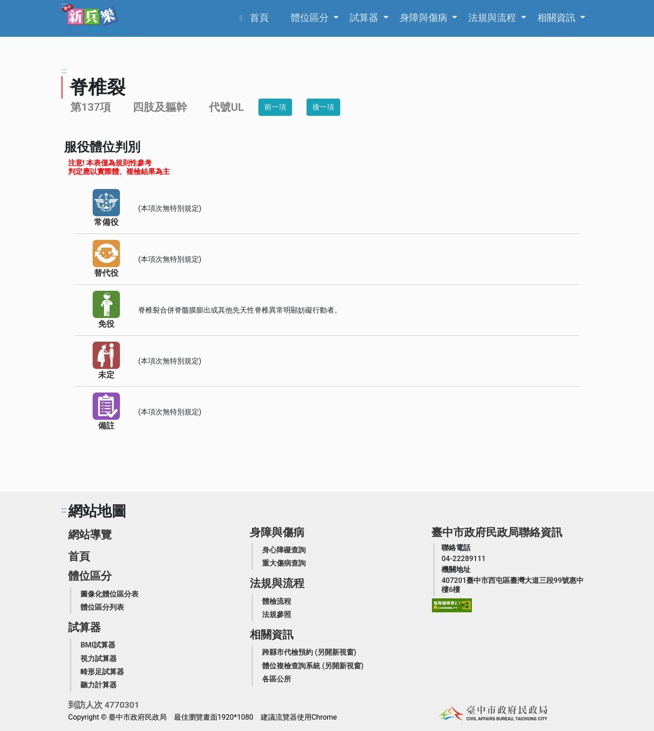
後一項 (323, 107)
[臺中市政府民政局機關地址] (514, 585)
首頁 (79, 556)
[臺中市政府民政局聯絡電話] (463, 558)
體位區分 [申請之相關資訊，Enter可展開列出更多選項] (311, 17)
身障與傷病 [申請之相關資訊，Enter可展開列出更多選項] (425, 17)
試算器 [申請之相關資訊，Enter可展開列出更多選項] (365, 17)
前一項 (275, 107)
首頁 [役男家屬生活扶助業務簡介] (259, 17)
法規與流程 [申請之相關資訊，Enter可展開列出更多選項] (493, 17)
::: (64, 5)
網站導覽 (90, 534)
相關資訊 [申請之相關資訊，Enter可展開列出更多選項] (557, 17)
